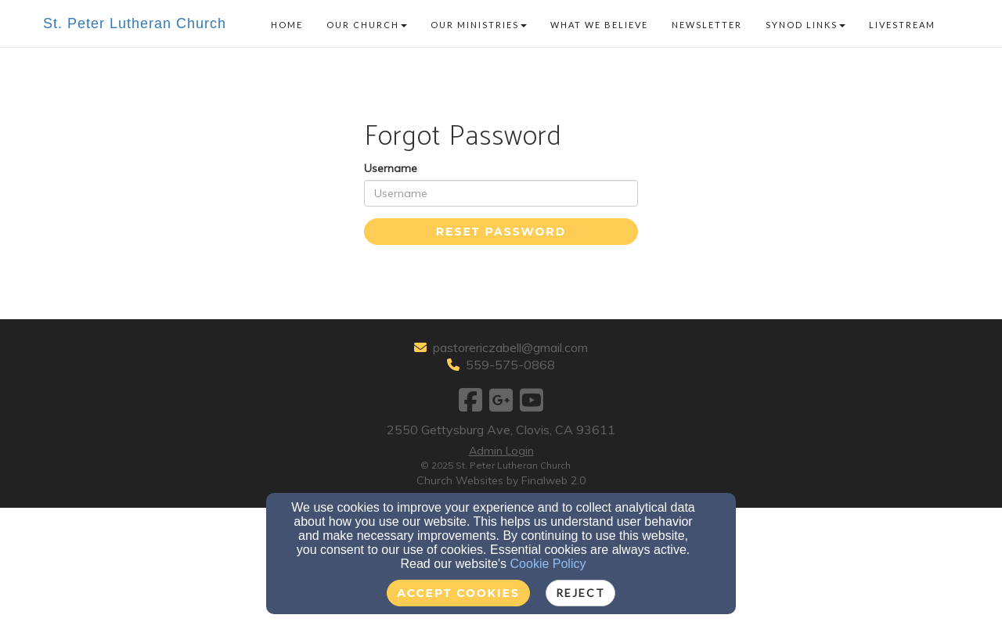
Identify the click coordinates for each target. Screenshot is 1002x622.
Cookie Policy (548, 563)
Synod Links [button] (805, 25)
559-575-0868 (510, 364)
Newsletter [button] (707, 25)
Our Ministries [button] (479, 25)
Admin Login (501, 451)
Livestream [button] (902, 25)
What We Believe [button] (599, 25)
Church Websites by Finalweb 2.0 (501, 480)
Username (390, 168)
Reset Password (501, 232)
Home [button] (287, 25)
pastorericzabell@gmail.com (510, 347)
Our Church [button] (366, 25)
